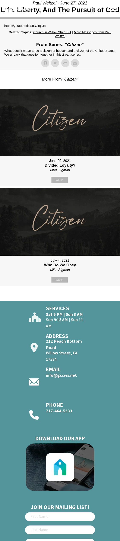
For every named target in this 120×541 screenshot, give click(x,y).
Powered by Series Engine (60, 296)
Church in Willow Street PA (52, 32)
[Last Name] (60, 529)
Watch (59, 180)
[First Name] (60, 516)
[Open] (112, 12)
